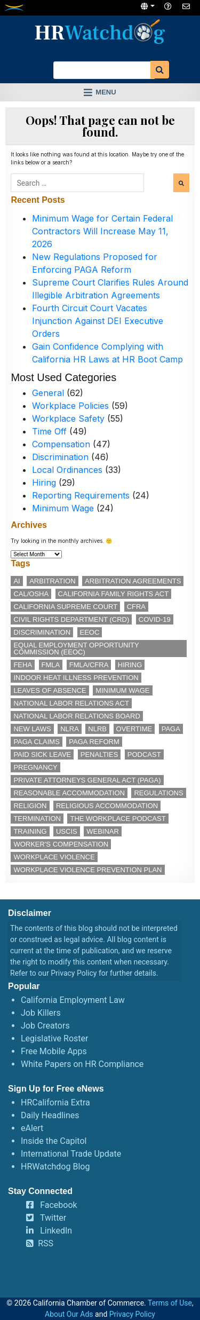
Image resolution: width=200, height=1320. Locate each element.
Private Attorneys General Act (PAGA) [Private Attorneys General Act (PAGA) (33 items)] (87, 780)
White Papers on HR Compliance (82, 1064)
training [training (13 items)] (29, 831)
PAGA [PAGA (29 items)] (171, 729)
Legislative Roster (54, 1038)
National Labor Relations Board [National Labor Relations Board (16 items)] (76, 716)
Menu (105, 92)
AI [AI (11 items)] (16, 581)
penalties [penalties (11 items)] (99, 754)
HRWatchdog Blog (55, 1166)
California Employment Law (73, 1000)
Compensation (61, 444)
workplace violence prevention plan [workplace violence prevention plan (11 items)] (87, 870)
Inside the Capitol (53, 1141)
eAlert (32, 1128)
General (48, 393)
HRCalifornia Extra (55, 1102)
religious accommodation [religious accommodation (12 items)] (107, 806)
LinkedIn (56, 1231)
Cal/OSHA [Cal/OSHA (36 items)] (31, 594)
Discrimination (60, 457)
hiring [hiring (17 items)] (130, 665)
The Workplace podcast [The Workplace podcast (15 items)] (117, 819)
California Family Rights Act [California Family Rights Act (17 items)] (113, 594)
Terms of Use (170, 1303)
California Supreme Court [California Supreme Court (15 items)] (65, 607)
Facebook (58, 1205)
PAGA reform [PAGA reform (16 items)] (94, 742)
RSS (45, 1243)
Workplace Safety (68, 418)
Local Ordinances (67, 469)
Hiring (44, 482)
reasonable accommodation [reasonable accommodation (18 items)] (69, 793)
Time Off (49, 431)
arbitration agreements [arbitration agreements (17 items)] (133, 581)
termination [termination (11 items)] (37, 819)
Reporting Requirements (81, 495)
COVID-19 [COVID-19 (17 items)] (155, 619)
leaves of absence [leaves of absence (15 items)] (49, 690)
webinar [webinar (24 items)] (102, 831)
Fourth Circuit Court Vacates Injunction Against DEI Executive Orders (97, 321)
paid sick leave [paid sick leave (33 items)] (42, 754)
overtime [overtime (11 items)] (134, 729)
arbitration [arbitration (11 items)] (52, 581)
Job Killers (41, 1013)
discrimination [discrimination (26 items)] (41, 632)
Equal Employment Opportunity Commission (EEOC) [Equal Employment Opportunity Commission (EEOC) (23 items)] (76, 648)
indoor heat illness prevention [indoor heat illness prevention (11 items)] (75, 678)
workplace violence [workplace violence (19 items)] (53, 857)
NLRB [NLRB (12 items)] (97, 729)
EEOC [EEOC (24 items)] (90, 632)
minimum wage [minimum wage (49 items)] (122, 690)
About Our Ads (69, 1314)
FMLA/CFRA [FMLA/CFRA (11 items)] (89, 665)
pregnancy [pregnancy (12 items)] (35, 767)
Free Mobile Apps (54, 1051)
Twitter (53, 1218)
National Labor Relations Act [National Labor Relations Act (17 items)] (71, 703)
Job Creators (45, 1026)
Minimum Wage (63, 508)
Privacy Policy (74, 973)
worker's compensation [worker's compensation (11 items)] (60, 844)
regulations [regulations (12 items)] (158, 793)
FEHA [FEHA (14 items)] (22, 665)
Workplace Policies (70, 405)
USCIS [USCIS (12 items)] (66, 831)
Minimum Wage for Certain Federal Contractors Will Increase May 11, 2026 (102, 231)
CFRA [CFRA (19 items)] (136, 607)
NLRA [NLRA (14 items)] (69, 729)
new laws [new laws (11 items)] (32, 729)
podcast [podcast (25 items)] (144, 754)
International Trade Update (71, 1154)
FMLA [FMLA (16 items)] (51, 665)
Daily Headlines (50, 1115)
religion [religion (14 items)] (29, 806)
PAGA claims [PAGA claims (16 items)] (36, 742)
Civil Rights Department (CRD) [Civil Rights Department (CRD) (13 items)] (71, 619)
